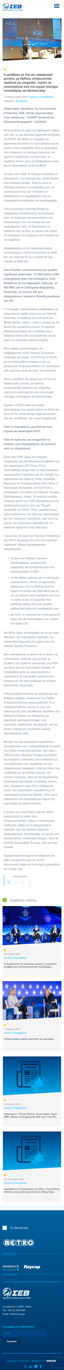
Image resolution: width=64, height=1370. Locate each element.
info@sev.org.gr (17, 1314)
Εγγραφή (11, 1341)
